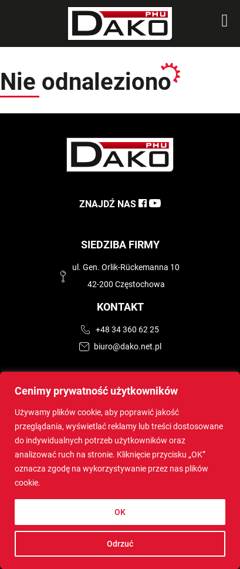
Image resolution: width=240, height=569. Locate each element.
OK (120, 512)
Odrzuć (120, 543)
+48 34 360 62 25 (127, 330)
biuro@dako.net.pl (127, 347)
